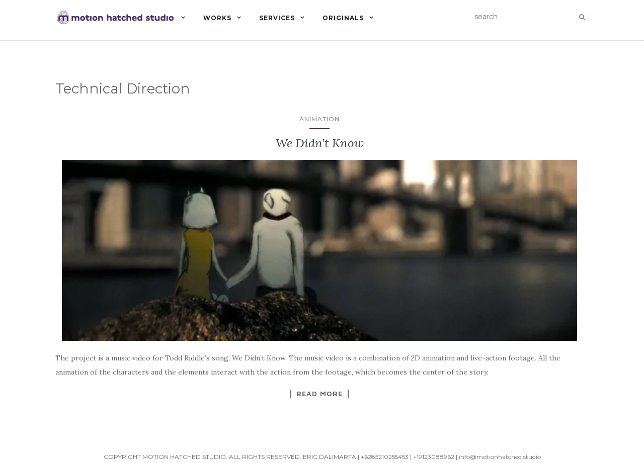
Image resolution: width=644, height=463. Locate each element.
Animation (319, 119)
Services (277, 18)
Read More (319, 394)
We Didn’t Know (320, 143)
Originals (343, 18)
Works (217, 18)
